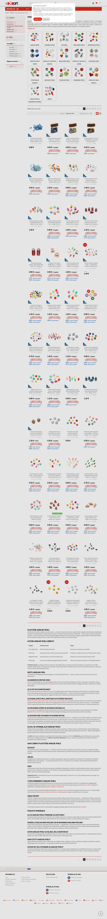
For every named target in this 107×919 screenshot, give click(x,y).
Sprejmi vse (37, 19)
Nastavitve (46, 19)
